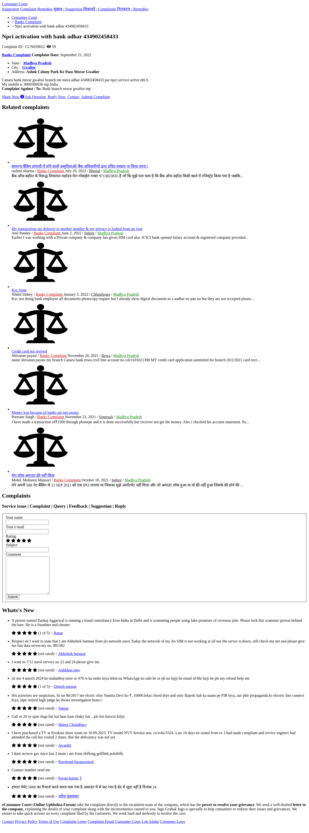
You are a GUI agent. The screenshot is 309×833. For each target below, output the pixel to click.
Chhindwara (100, 294)
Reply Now (56, 97)
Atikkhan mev (69, 677)
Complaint (28, 9)
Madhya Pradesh (37, 63)
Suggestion (10, 9)
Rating (11, 536)
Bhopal (94, 171)
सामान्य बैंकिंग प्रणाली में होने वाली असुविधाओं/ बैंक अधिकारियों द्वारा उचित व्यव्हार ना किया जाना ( (80, 166)
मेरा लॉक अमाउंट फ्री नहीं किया (33, 475)
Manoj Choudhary (72, 732)
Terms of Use (48, 829)
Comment (13, 554)
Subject (11, 545)
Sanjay (63, 715)
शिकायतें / (100, 9)
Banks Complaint (16, 55)
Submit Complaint (95, 97)
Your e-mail (15, 527)
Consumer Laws (172, 829)
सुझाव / (69, 9)
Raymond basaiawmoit (76, 769)
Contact (73, 97)
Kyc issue (19, 290)
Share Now (11, 97)
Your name (14, 517)
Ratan (58, 640)
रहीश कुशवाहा (68, 803)
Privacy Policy (26, 829)
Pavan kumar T (70, 785)
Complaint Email (101, 829)
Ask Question (33, 97)
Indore (89, 233)
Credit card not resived (29, 351)
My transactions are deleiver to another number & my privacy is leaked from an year (77, 229)
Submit (13, 604)
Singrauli (106, 417)
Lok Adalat (150, 829)
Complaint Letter (73, 829)
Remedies (45, 9)
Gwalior (29, 67)
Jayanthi (64, 753)
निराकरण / (133, 9)
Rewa (105, 356)
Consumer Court (15, 4)
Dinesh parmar (65, 694)
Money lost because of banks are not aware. (45, 412)
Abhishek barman (71, 661)
